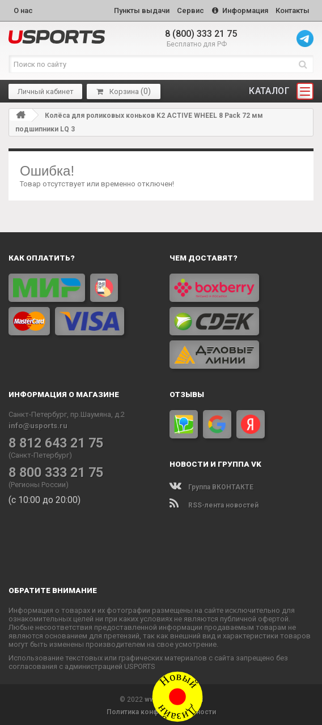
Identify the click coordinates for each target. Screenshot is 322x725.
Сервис (184, 9)
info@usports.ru (38, 423)
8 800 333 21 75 (52, 470)
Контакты (291, 9)
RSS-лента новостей (214, 503)
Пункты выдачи (132, 9)
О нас (23, 9)
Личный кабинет (46, 88)
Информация (236, 9)
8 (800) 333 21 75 (201, 31)
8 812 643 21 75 (52, 440)
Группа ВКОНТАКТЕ (211, 485)
